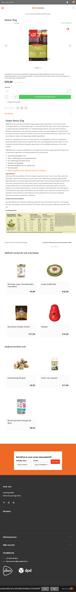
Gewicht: (8, 87)
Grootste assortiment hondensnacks (38, 14)
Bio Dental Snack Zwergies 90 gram (19, 421)
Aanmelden (55, 461)
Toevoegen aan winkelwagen (45, 97)
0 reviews (16, 23)
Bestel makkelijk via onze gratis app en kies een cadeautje (27, 170)
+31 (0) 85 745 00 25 (12, 558)
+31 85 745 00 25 (8, 2)
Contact (54, 246)
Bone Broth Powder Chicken (19, 327)
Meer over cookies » (68, 589)
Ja (45, 589)
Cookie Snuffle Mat (48, 284)
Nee (54, 589)
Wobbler (44, 327)
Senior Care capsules (49, 378)
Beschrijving (9, 113)
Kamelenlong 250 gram (17, 378)
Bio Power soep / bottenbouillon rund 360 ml (20, 285)
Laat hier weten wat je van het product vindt (56, 242)
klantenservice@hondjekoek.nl (16, 561)
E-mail (35, 460)
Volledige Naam (21, 460)
